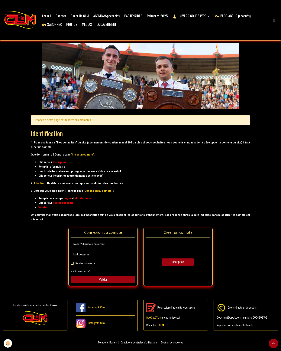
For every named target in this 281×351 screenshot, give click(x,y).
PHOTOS (75, 25)
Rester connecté (85, 266)
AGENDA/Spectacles (109, 17)
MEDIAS (90, 25)
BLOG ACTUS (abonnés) (236, 17)
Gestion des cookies (173, 345)
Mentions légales (106, 345)
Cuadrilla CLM (83, 17)
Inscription (178, 265)
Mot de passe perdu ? (81, 274)
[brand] (21, 22)
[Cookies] (8, 343)
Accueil (49, 17)
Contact (64, 17)
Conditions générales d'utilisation (138, 345)
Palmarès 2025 (160, 17)
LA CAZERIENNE (110, 25)
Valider (103, 283)
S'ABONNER (55, 25)
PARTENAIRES (137, 17)
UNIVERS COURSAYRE (193, 17)
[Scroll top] (273, 343)
